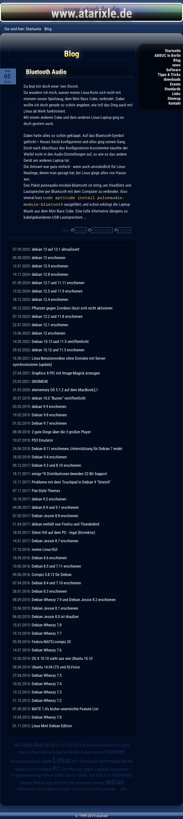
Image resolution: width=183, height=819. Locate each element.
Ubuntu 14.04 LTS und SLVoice (56, 666)
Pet (63, 768)
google (64, 788)
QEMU (59, 774)
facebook (50, 788)
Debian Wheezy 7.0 (46, 716)
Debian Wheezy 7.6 (46, 649)
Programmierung (26, 774)
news (176, 65)
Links (176, 93)
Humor (98, 751)
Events (175, 84)
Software (173, 69)
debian (114, 781)
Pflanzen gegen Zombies (88, 768)
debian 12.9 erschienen (50, 265)
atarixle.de (64, 782)
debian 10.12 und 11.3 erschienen (58, 349)
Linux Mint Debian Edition (52, 725)
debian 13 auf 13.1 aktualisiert (55, 248)
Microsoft (89, 761)
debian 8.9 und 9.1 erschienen (55, 506)
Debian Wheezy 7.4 (46, 683)
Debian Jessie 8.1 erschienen (55, 607)
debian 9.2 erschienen (49, 498)
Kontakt (174, 103)
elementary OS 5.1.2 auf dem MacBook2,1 (65, 389)
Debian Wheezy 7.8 (46, 624)
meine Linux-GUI (44, 549)
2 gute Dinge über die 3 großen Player (61, 431)
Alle (124, 788)
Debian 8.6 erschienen (49, 557)
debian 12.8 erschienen (50, 273)
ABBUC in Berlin (167, 55)
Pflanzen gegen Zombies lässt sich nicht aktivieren (72, 307)
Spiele (82, 774)
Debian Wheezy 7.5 (46, 675)
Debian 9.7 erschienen (49, 422)
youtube (109, 788)
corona (98, 782)
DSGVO (73, 744)
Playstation (119, 768)
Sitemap (174, 98)
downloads (172, 79)
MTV (75, 760)
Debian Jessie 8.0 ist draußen (55, 616)
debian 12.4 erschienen (50, 299)
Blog (177, 60)
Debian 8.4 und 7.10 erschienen (56, 582)
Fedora (45, 751)
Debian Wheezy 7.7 (46, 632)
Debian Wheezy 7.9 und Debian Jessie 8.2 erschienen (74, 599)
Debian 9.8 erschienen (49, 414)
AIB (17, 744)
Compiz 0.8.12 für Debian (51, 574)
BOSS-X (52, 744)
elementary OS (29, 788)
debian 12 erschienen (48, 332)
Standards (172, 89)
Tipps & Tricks (169, 74)
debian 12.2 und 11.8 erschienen (57, 316)
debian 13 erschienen (48, 257)
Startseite (173, 50)
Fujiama (59, 751)
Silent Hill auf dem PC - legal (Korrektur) (63, 532)
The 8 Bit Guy (99, 774)
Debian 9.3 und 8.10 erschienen (56, 464)
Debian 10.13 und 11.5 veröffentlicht (60, 341)
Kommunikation (24, 760)
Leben (45, 760)
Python (47, 774)
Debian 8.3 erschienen (49, 590)
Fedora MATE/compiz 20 (51, 641)
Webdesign (43, 782)
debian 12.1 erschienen (50, 324)
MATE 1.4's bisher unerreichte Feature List (65, 708)
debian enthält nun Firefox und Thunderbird (65, 523)
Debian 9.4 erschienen (49, 456)
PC (56, 768)
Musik (125, 229)
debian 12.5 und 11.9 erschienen (57, 290)
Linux (81, 229)
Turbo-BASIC (122, 774)
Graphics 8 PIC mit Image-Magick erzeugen (66, 372)
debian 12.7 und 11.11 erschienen (58, 282)
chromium (83, 782)
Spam (71, 774)
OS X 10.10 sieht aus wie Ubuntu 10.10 (62, 658)
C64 (62, 744)
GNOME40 (40, 381)
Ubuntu (26, 782)
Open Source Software (33, 768)
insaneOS (79, 788)
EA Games (88, 744)
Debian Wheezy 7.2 (46, 700)
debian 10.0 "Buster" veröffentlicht (59, 397)
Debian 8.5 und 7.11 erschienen (56, 565)
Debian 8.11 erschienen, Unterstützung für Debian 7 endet (77, 448)
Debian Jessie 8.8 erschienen (55, 515)
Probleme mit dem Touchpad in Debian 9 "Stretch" (71, 481)
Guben (86, 751)
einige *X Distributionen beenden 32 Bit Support (69, 473)
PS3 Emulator (42, 439)
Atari (39, 744)
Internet (115, 751)
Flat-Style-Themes (46, 490)
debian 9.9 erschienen (49, 406)
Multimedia (103, 229)
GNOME (73, 751)
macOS (94, 788)
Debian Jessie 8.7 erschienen (55, 540)
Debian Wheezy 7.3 (46, 691)
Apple (27, 744)
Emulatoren (108, 744)
